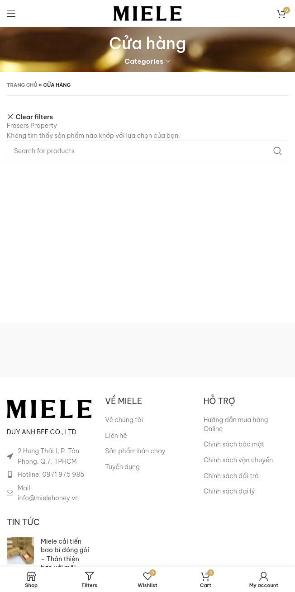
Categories (143, 61)
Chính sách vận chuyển (238, 460)
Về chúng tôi (124, 420)
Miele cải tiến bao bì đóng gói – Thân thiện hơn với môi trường (65, 559)
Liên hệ (116, 436)
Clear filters (34, 116)
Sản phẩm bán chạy (135, 451)
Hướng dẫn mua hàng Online (236, 424)
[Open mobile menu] (11, 14)
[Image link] (49, 408)
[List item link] (49, 474)
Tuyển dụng (122, 467)
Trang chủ (22, 85)
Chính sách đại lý (229, 491)
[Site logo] (147, 13)
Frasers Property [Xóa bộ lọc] (32, 126)
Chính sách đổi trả (231, 476)
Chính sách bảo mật (234, 444)
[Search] (147, 151)
